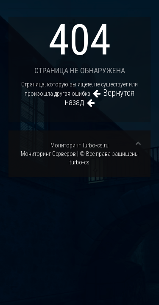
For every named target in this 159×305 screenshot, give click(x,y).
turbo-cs (79, 162)
